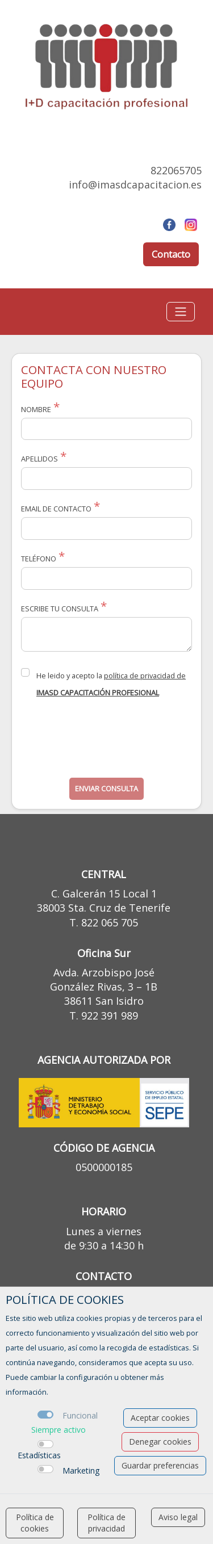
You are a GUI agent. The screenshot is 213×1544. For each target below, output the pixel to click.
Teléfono (38, 558)
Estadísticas (39, 1455)
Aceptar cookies (160, 1417)
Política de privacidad (106, 1523)
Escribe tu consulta (59, 608)
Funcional (80, 1415)
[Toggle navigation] (180, 311)
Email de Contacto (56, 509)
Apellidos (39, 459)
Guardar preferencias (160, 1465)
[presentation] (107, 742)
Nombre (36, 409)
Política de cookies (35, 1523)
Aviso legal (178, 1517)
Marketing (80, 1470)
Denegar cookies (160, 1441)
